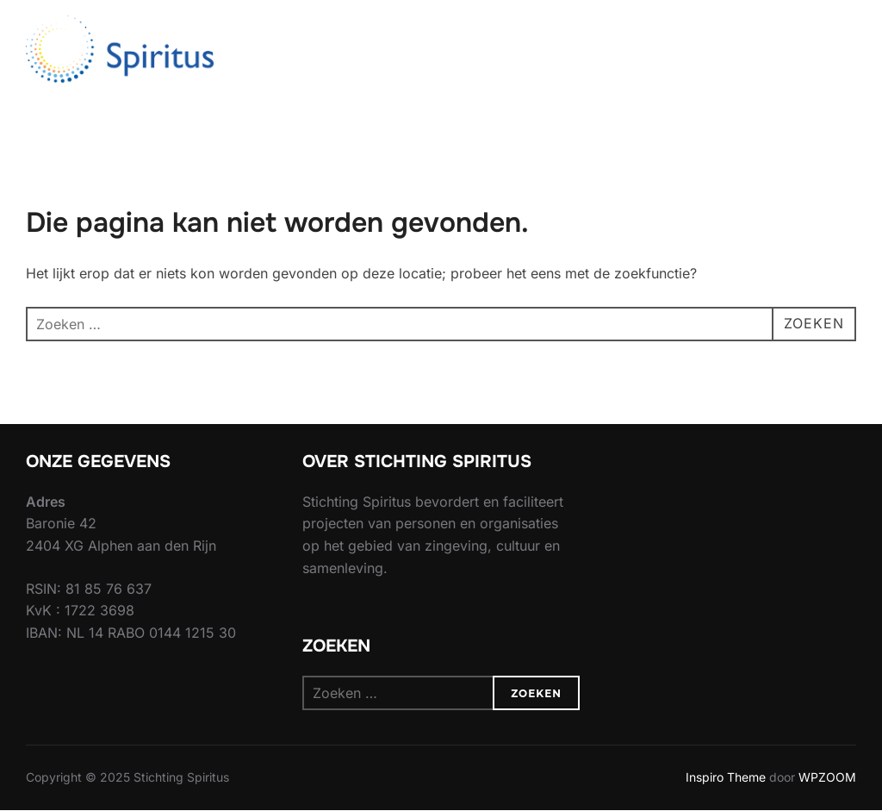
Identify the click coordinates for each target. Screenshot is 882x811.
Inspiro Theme (726, 777)
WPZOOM (827, 777)
